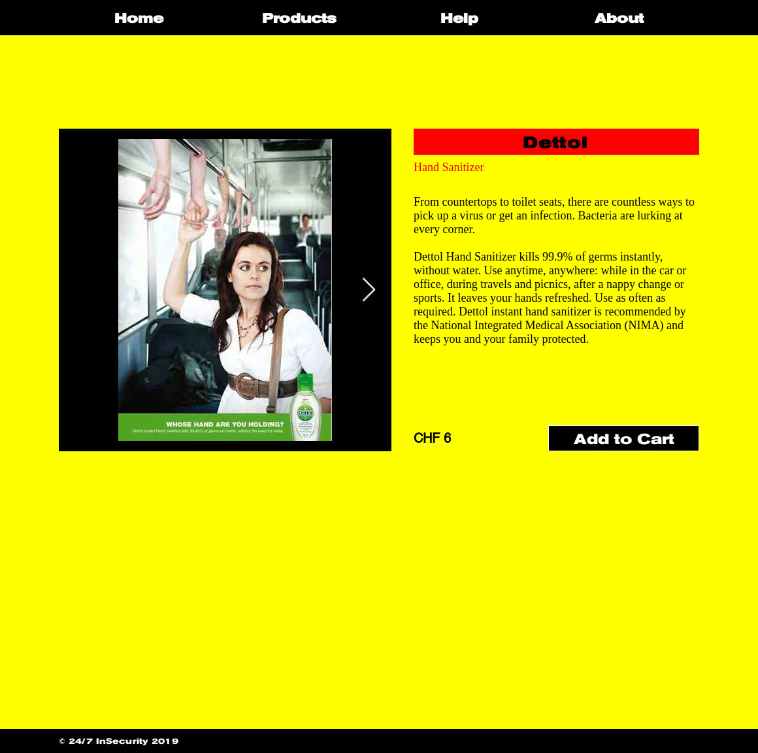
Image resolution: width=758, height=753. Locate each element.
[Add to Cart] (623, 438)
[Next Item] (368, 290)
